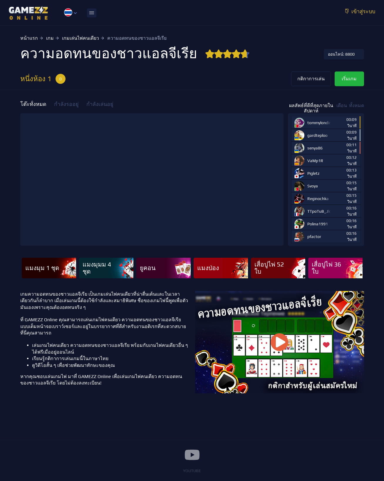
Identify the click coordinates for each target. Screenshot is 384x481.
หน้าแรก (29, 38)
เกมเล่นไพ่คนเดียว (80, 38)
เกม (50, 38)
